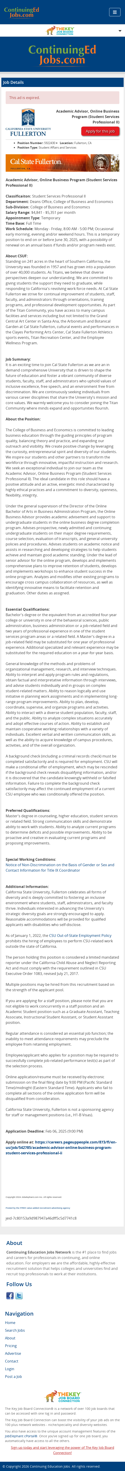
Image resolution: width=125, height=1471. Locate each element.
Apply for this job (100, 131)
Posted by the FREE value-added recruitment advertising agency (38, 1208)
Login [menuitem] (9, 1368)
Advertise (13, 1353)
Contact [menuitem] (11, 1361)
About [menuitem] (10, 1338)
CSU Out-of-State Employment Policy (80, 935)
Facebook (10, 1295)
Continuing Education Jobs (50, 1466)
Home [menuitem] (10, 1322)
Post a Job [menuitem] (13, 1376)
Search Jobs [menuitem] (15, 1330)
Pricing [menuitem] (11, 1345)
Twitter (19, 1295)
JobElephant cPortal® (21, 1436)
